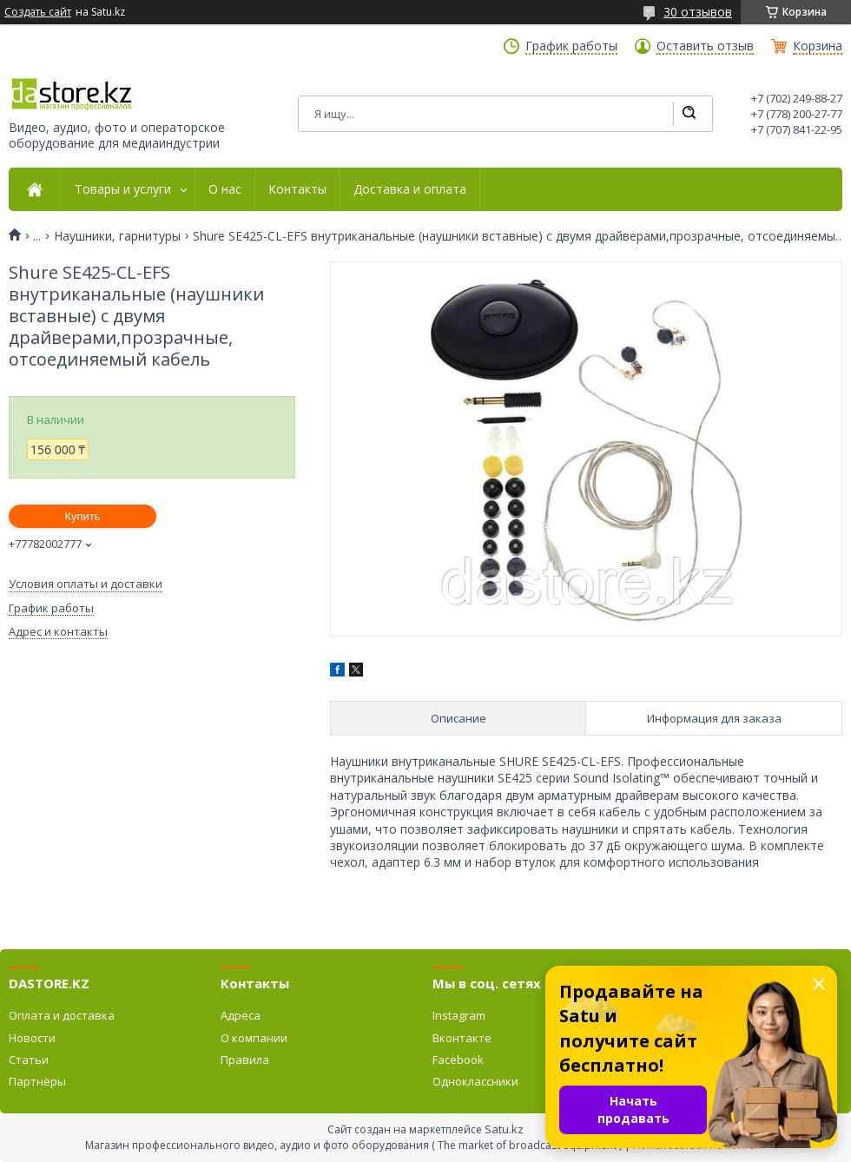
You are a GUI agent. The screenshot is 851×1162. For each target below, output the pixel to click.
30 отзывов (697, 11)
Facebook (458, 1059)
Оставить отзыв (705, 46)
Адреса (241, 1015)
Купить (82, 516)
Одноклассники (475, 1081)
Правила (245, 1059)
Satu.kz (504, 1129)
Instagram (458, 1015)
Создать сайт (37, 12)
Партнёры (37, 1081)
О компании (254, 1038)
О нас (224, 189)
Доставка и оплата (409, 189)
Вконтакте (461, 1038)
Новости (32, 1038)
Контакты (297, 189)
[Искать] (688, 114)
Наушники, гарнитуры (117, 236)
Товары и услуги (123, 189)
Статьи (29, 1059)
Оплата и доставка (62, 1015)
